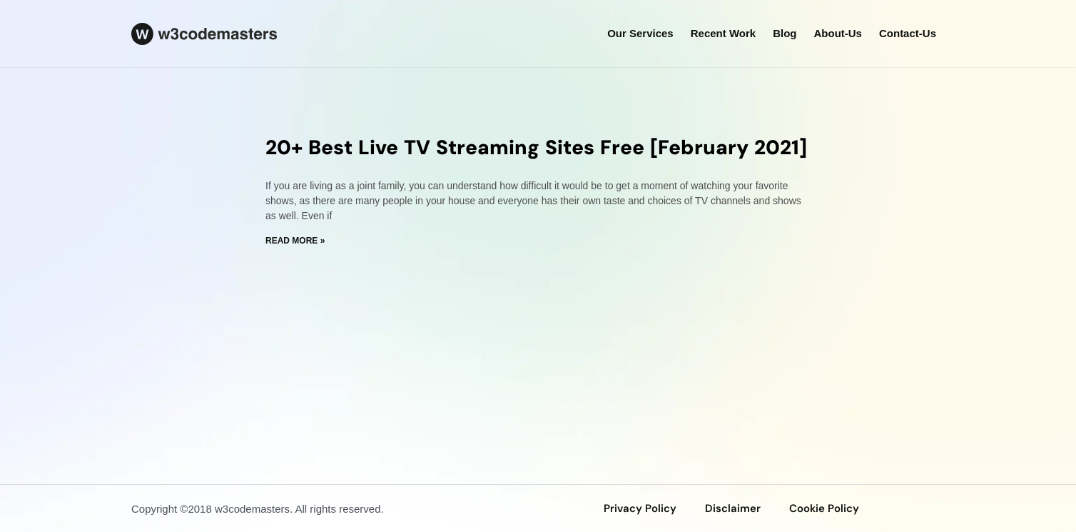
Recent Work (723, 33)
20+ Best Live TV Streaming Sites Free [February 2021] (536, 147)
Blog (784, 33)
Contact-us (907, 33)
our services (640, 33)
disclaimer (733, 508)
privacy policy (640, 508)
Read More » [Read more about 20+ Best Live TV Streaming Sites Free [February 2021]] (295, 241)
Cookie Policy (824, 508)
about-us (837, 33)
